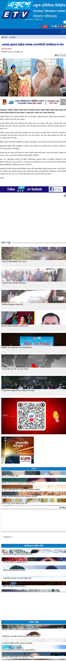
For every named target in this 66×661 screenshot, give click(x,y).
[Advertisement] (32, 221)
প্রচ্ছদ (4, 37)
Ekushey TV (8, 537)
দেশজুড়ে (12, 37)
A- (58, 55)
